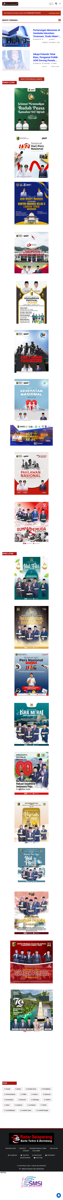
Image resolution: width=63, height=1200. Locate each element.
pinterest (51, 1155)
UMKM (48, 1100)
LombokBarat (10, 1110)
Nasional (47, 1094)
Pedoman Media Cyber (37, 1148)
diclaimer (36, 1151)
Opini (7, 1105)
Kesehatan (9, 1100)
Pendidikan (46, 1089)
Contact (22, 1148)
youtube (39, 1157)
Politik (24, 1094)
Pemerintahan (10, 1094)
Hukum (35, 1094)
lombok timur (32, 1089)
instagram (26, 1157)
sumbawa (32, 1105)
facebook (13, 1155)
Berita (19, 1089)
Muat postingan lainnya (31, 79)
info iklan (54, 1148)
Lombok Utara (26, 1110)
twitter (26, 1155)
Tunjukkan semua (54, 13)
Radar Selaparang (38, 1166)
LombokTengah (43, 1110)
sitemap (26, 1151)
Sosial (8, 1089)
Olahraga (36, 1100)
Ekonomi (23, 1100)
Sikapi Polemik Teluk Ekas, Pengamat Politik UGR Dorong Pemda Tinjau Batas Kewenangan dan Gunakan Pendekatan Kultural (45, 57)
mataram (19, 1105)
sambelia (45, 42)
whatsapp (38, 1155)
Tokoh (44, 1105)
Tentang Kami (10, 1148)
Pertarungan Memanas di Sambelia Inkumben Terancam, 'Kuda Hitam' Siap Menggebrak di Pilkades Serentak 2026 (46, 33)
